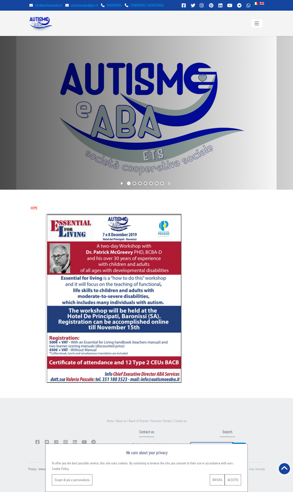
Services (156, 421)
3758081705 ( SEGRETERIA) (144, 5)
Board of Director (139, 421)
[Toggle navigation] (256, 23)
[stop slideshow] (169, 182)
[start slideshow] (122, 182)
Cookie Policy (60, 468)
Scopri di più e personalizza (72, 480)
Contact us (180, 421)
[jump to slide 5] (151, 183)
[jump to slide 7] (162, 183)
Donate (167, 421)
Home (111, 421)
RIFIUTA (217, 480)
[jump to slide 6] (156, 183)
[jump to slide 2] (134, 183)
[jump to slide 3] (140, 183)
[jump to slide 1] (129, 183)
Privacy (32, 469)
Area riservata (257, 469)
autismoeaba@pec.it (81, 5)
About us (121, 421)
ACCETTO (232, 480)
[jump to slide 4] (145, 183)
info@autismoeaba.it (45, 5)
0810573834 (111, 5)
